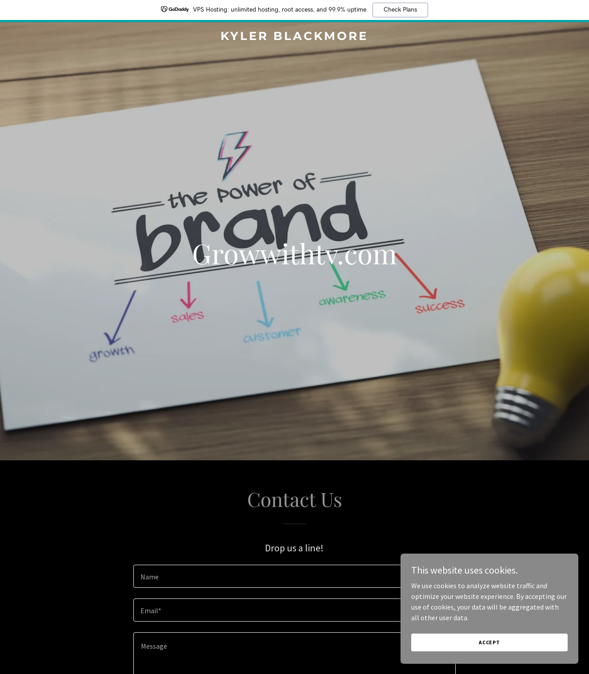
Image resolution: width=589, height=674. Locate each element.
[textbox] (294, 576)
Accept (489, 642)
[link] (295, 37)
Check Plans (400, 10)
